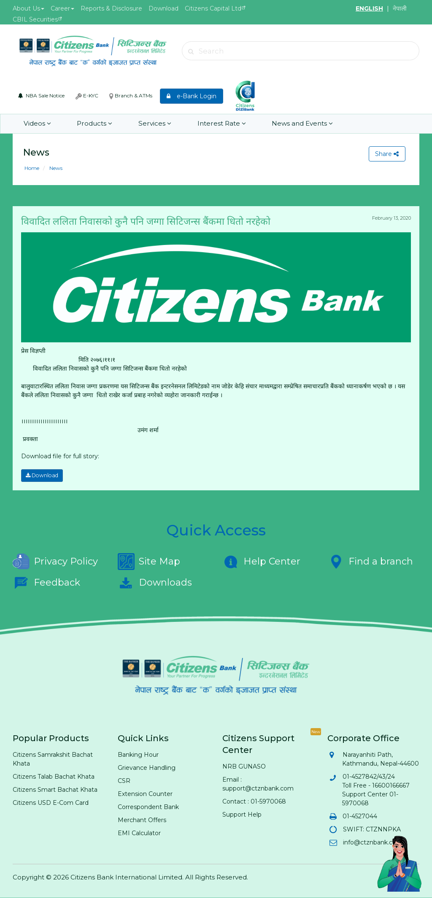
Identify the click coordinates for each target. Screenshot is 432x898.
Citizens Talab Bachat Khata (53, 776)
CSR (124, 781)
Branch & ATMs (130, 95)
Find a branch (370, 561)
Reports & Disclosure (111, 8)
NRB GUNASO (244, 766)
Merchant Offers (142, 820)
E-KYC (87, 95)
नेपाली (400, 8)
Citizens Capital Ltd (213, 8)
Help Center (261, 561)
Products (92, 124)
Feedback (46, 582)
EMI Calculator (139, 833)
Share (387, 154)
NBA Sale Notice (41, 95)
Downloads (155, 582)
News (55, 168)
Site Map (149, 561)
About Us (28, 8)
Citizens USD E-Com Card (51, 803)
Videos (36, 124)
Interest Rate (215, 124)
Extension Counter (145, 794)
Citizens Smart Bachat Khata (55, 789)
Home (31, 168)
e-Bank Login (191, 96)
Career (62, 8)
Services (150, 124)
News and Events (293, 124)
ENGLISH (369, 8)
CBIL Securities (35, 19)
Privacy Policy (55, 561)
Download (163, 8)
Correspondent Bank (148, 807)
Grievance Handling (147, 768)
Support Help (242, 814)
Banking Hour (138, 754)
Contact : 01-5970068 (254, 801)
